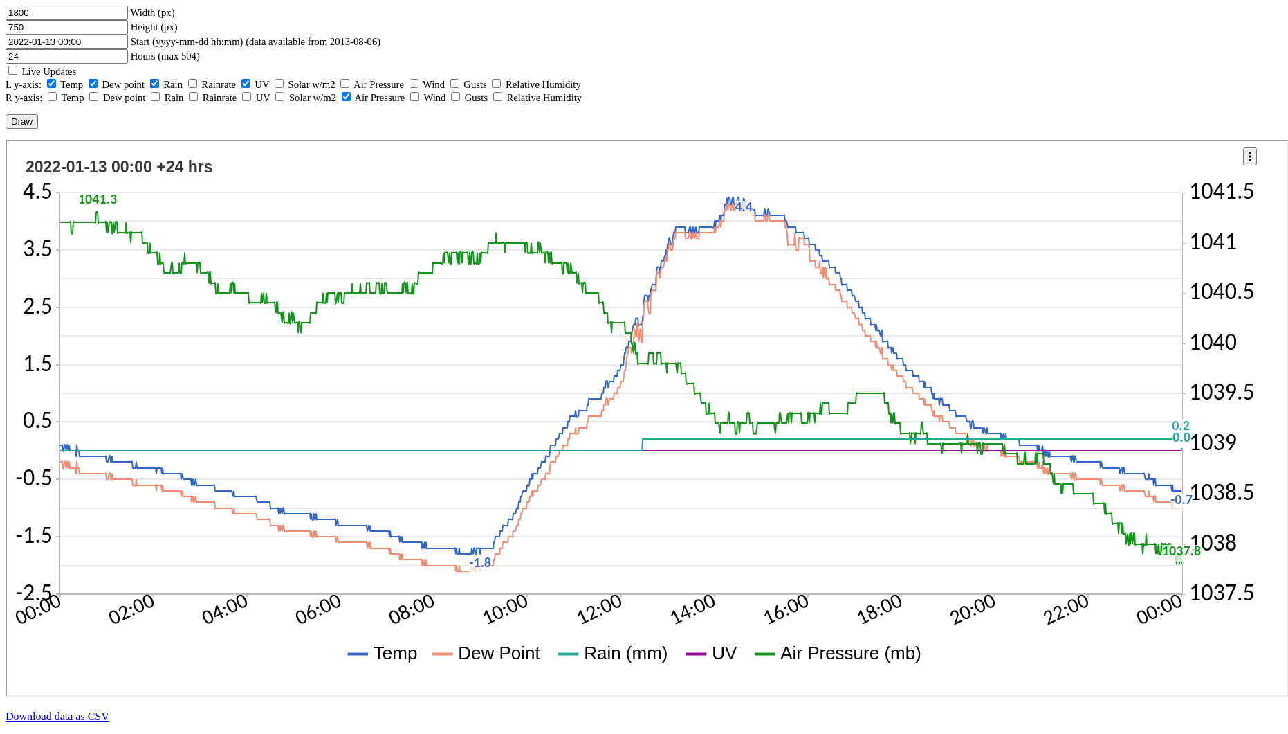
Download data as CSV (57, 716)
